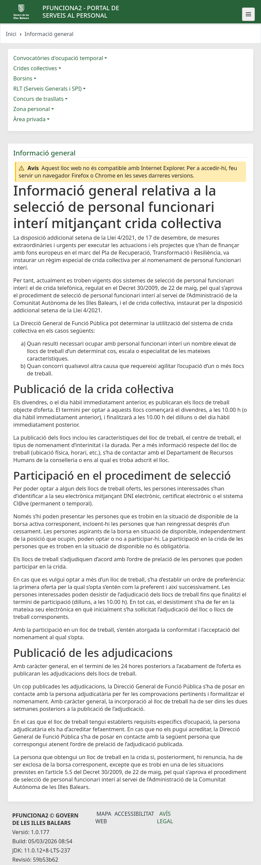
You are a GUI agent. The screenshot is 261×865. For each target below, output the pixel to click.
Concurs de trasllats (38, 99)
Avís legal (165, 817)
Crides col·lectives (35, 68)
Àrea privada (29, 119)
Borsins (22, 78)
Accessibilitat (134, 813)
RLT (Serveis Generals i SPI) (47, 88)
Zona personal (31, 109)
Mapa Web (103, 817)
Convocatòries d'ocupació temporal (58, 58)
